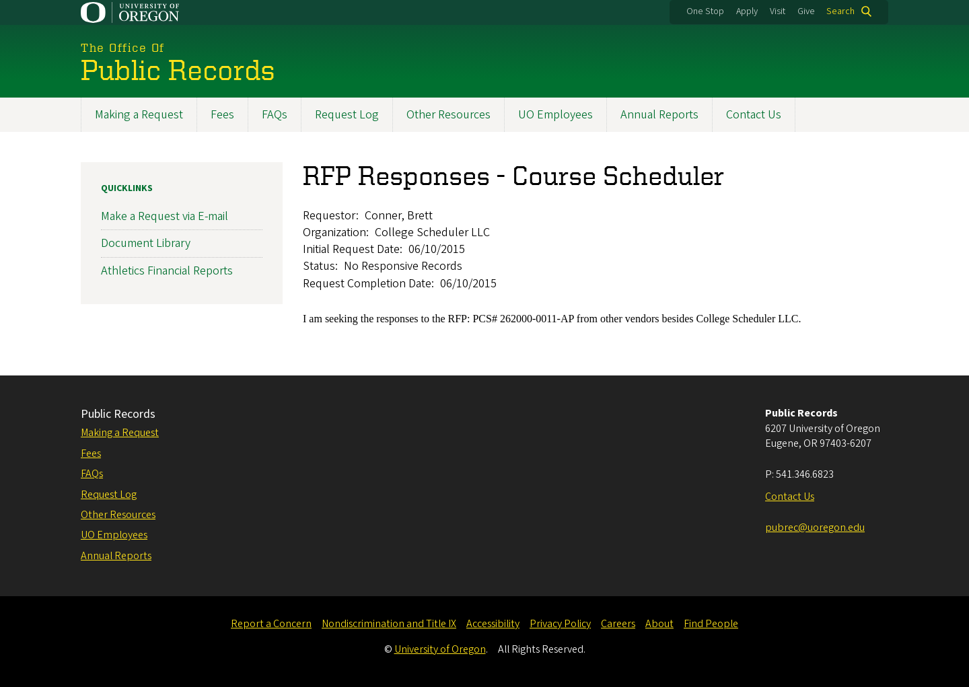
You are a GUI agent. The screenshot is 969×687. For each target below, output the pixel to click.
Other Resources (448, 114)
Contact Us (753, 114)
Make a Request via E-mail (164, 217)
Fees (222, 114)
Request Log (347, 114)
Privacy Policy (560, 623)
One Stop (705, 11)
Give (806, 11)
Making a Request (139, 114)
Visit (777, 11)
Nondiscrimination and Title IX (389, 623)
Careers (618, 623)
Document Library (145, 244)
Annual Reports (659, 114)
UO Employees (555, 114)
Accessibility (492, 623)
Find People (711, 623)
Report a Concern (271, 623)
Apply (747, 11)
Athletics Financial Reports (167, 270)
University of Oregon (440, 649)
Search (840, 11)
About (659, 623)
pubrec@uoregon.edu (815, 527)
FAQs (274, 114)
